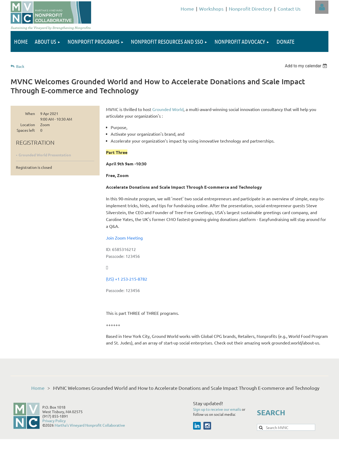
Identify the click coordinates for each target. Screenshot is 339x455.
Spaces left (26, 130)
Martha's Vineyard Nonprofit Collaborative (90, 425)
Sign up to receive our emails (217, 409)
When (30, 113)
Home (187, 8)
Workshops (211, 8)
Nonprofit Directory (250, 8)
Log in (321, 7)
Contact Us (289, 8)
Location (27, 124)
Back (20, 66)
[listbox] (306, 66)
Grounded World (168, 109)
